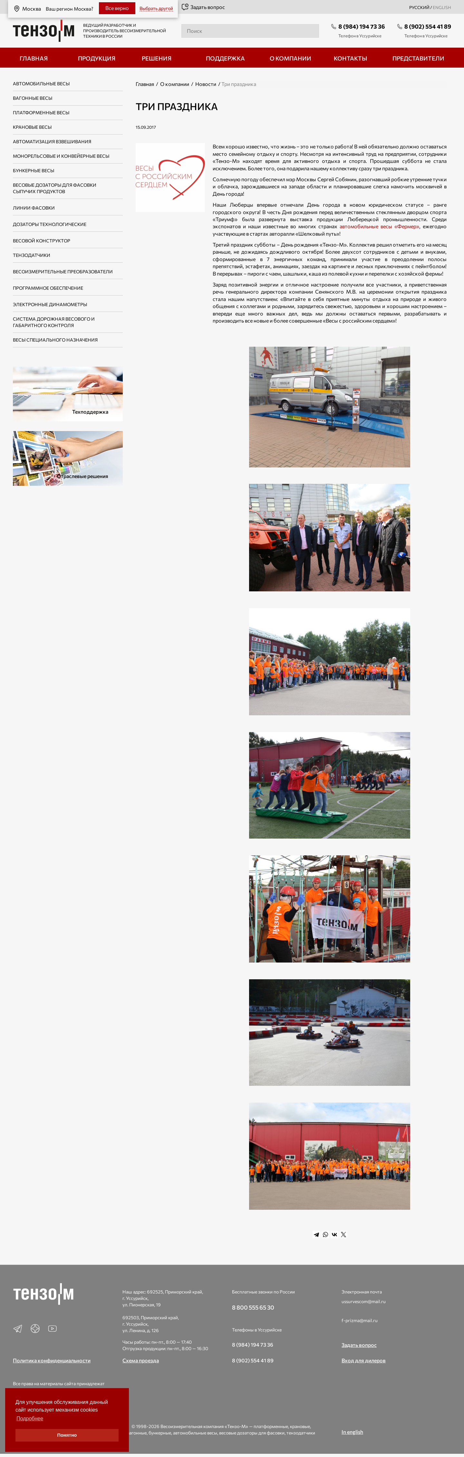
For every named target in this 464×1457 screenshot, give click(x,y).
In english (352, 1432)
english (442, 7)
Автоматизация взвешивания (52, 141)
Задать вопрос (203, 7)
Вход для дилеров (364, 1360)
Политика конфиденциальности (52, 1360)
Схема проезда (140, 1360)
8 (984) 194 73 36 (361, 26)
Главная (145, 84)
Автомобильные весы (41, 83)
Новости (205, 84)
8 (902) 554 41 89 (427, 26)
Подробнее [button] (29, 1418)
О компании (174, 84)
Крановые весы (32, 127)
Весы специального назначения (55, 340)
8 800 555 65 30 (253, 1307)
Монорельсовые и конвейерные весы (61, 156)
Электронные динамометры (50, 304)
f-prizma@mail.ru (360, 1320)
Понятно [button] (67, 1435)
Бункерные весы (33, 170)
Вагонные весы (32, 98)
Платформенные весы (41, 112)
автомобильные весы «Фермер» (379, 226)
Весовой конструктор (41, 240)
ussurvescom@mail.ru (364, 1301)
